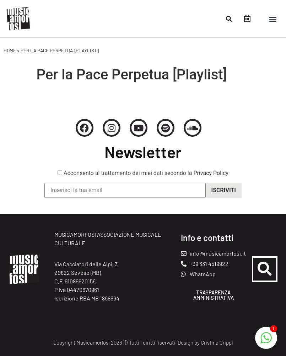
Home (10, 50)
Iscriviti (223, 193)
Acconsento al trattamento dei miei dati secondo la (143, 177)
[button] (229, 19)
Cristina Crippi (217, 342)
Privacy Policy (210, 176)
